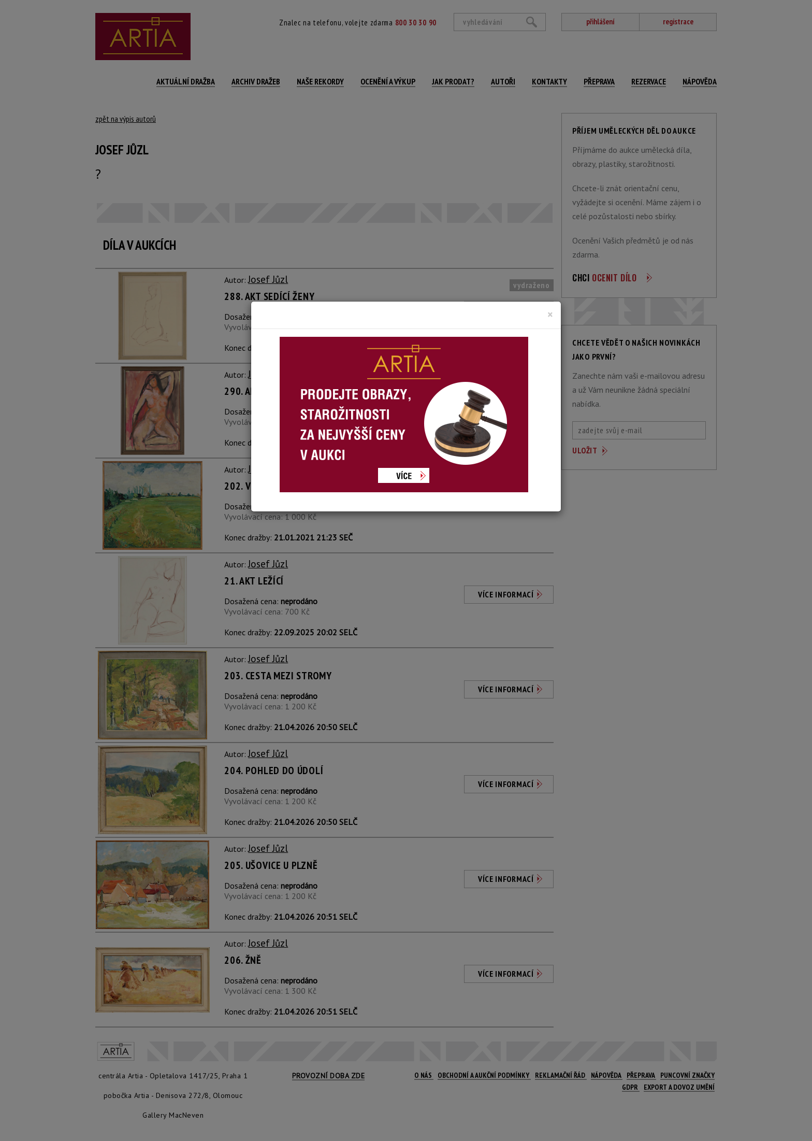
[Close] (550, 314)
